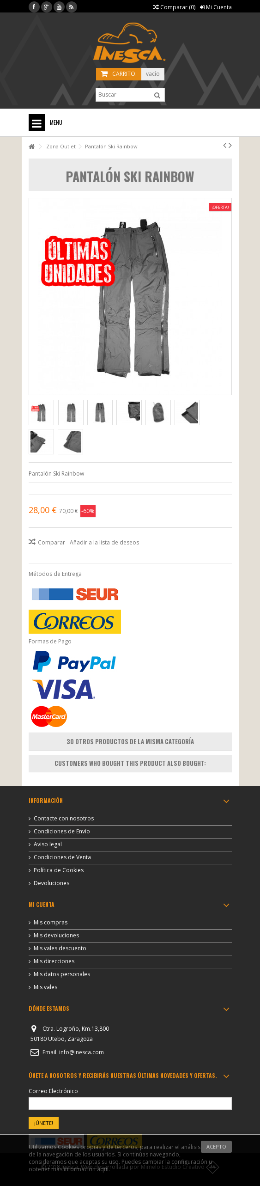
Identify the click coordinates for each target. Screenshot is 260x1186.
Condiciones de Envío (62, 831)
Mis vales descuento (60, 948)
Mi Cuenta (216, 7)
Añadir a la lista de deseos (104, 542)
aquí (103, 1169)
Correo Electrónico (53, 1091)
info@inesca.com (81, 1052)
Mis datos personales (62, 974)
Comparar (51, 542)
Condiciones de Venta (62, 857)
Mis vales (45, 987)
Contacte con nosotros (64, 818)
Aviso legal (48, 844)
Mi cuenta (41, 904)
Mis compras (50, 922)
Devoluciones (51, 883)
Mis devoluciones (56, 935)
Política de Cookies (59, 870)
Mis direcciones (54, 961)
